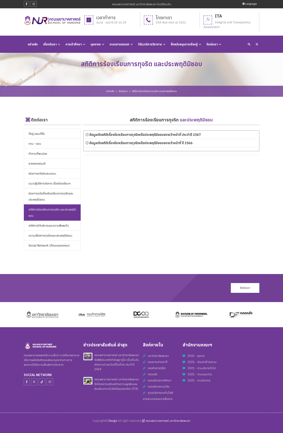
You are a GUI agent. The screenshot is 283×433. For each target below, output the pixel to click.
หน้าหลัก (110, 91)
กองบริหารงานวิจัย (158, 386)
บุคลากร (96, 44)
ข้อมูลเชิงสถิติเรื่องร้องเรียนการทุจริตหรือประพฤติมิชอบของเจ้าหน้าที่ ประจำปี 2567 (143, 135)
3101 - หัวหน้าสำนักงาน (202, 362)
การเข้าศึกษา (74, 44)
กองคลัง (152, 374)
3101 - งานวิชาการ (199, 380)
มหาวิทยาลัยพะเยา (158, 356)
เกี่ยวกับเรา (50, 44)
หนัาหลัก (33, 44)
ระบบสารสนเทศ (119, 44)
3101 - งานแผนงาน (200, 374)
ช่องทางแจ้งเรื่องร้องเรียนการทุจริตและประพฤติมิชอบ (51, 196)
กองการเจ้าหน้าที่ (157, 362)
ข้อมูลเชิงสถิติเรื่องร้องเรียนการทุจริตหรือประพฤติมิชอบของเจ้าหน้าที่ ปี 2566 (139, 143)
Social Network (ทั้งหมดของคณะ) (49, 245)
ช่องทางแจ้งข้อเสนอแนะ (42, 173)
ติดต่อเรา (212, 44)
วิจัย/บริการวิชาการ (150, 44)
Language (249, 3)
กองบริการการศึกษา (159, 380)
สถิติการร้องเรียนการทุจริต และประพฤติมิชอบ (154, 91)
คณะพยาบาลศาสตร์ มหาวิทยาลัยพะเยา (166, 421)
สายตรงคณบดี (37, 163)
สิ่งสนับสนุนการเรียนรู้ (184, 44)
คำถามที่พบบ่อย (38, 153)
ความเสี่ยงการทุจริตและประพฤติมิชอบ (50, 235)
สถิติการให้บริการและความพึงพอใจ (49, 225)
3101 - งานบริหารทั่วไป (202, 368)
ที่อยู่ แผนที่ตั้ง (37, 133)
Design (112, 421)
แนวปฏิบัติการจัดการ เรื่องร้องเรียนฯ (49, 183)
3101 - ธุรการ (196, 356)
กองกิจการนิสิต (157, 368)
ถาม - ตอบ (35, 143)
